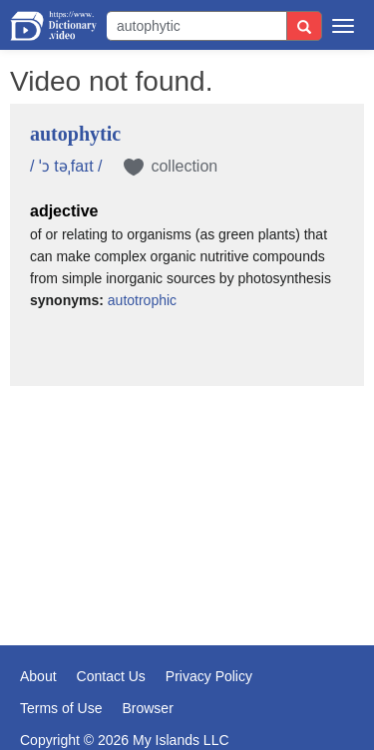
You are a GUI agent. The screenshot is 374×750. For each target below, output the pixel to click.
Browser (147, 708)
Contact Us (111, 676)
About (38, 676)
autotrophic (142, 300)
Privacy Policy (209, 676)
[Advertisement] (187, 500)
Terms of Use (61, 708)
